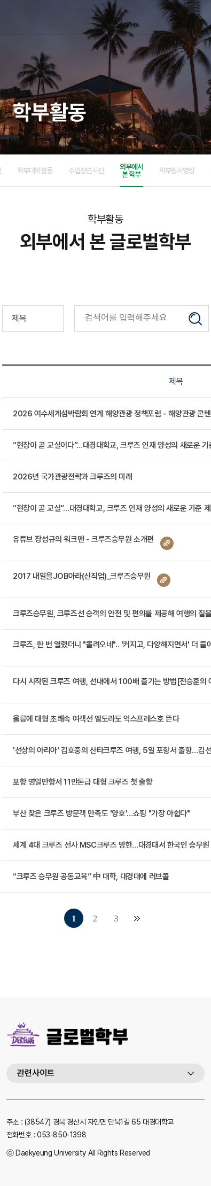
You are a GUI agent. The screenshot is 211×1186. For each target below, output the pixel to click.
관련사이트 (35, 1073)
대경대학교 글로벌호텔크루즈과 (73, 17)
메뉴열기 (197, 17)
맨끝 (137, 918)
